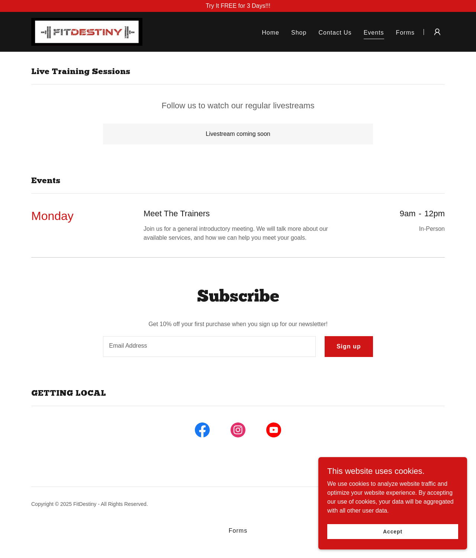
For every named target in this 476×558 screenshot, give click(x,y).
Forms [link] (405, 32)
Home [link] (270, 32)
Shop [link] (298, 32)
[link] (86, 31)
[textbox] (209, 346)
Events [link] (374, 32)
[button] (437, 32)
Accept (392, 531)
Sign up (349, 346)
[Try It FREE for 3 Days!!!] (238, 5)
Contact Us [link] (334, 32)
